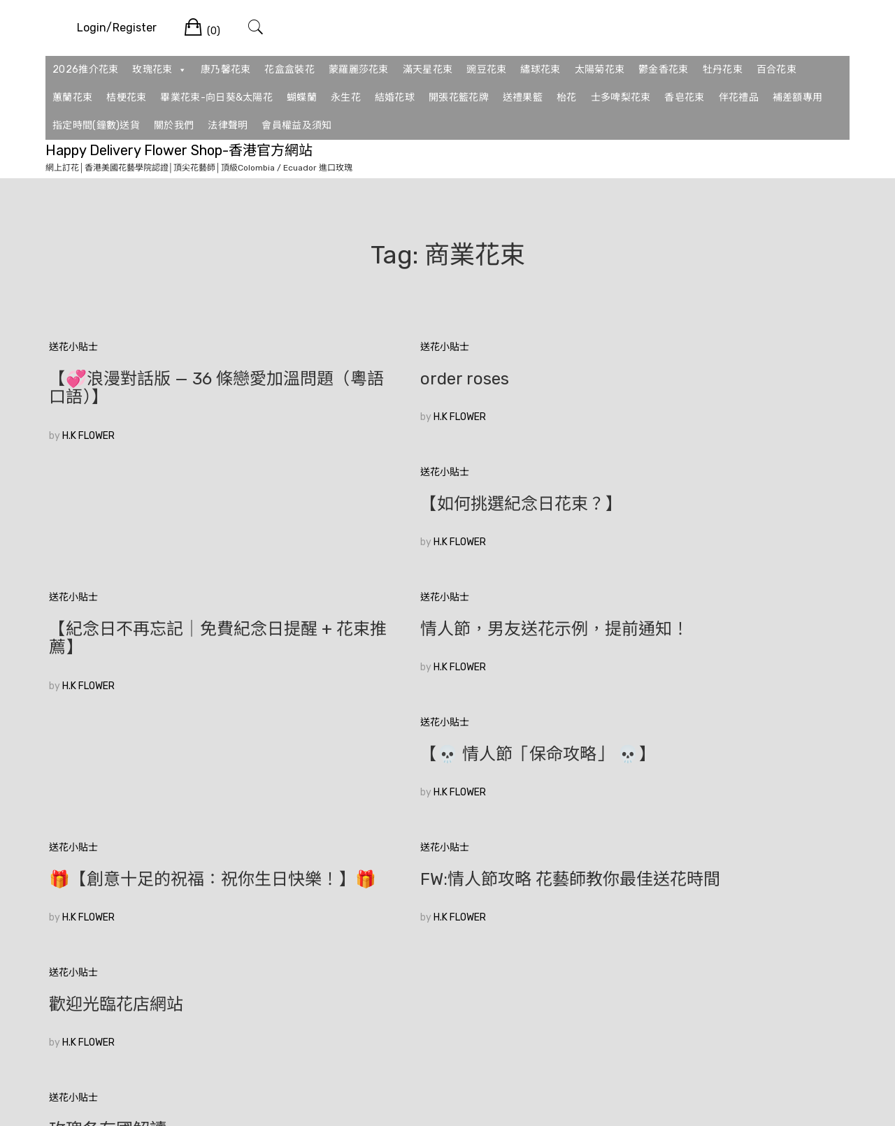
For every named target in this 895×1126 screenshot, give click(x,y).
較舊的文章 (73, 903)
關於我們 (174, 125)
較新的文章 (821, 903)
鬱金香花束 (663, 69)
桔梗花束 (126, 97)
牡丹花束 (723, 69)
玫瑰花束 (159, 70)
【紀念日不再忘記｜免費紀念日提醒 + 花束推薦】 (175, 531)
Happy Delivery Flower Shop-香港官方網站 (179, 150)
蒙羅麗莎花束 (359, 69)
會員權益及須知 (296, 125)
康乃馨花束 (226, 69)
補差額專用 (798, 97)
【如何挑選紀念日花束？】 (695, 379)
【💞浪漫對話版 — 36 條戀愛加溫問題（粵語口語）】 (174, 388)
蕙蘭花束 (72, 97)
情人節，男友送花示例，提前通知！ (439, 531)
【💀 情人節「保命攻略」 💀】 (711, 522)
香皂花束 (684, 97)
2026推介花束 (85, 69)
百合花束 (776, 69)
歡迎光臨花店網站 (661, 666)
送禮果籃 (523, 97)
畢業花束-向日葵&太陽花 (216, 97)
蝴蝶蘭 (302, 97)
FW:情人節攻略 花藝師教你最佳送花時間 (446, 675)
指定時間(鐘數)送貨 (96, 125)
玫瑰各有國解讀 (107, 809)
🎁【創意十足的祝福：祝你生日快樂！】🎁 (168, 675)
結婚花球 (395, 97)
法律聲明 (228, 125)
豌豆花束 (486, 69)
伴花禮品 (739, 97)
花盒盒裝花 (289, 69)
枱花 (567, 97)
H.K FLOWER (88, 436)
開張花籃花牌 (459, 97)
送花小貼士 (73, 347)
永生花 (346, 97)
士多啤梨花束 (621, 97)
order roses (366, 379)
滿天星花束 (428, 69)
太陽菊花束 (600, 69)
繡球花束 (540, 69)
